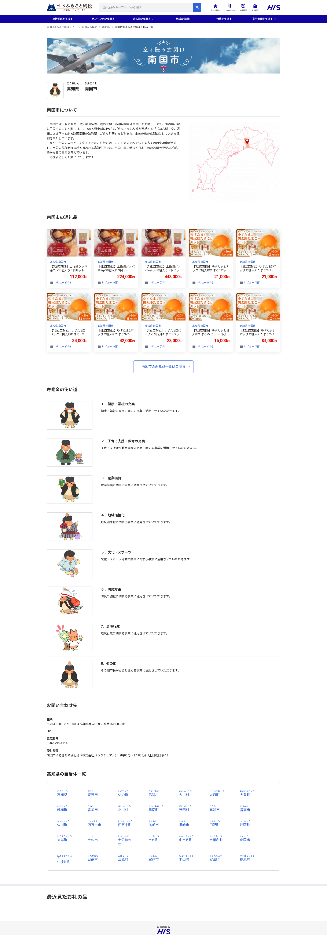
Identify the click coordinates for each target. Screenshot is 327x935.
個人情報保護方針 (138, 919)
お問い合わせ (206, 919)
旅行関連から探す (62, 19)
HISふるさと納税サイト (63, 27)
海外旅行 (158, 919)
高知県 (106, 27)
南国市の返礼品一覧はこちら (163, 367)
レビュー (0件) (62, 282)
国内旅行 (174, 919)
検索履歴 (240, 7)
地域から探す (183, 19)
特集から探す (224, 19)
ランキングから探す (103, 19)
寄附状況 (254, 7)
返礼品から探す (141, 19)
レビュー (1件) (204, 346)
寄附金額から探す (262, 19)
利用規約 (189, 919)
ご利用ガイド (225, 7)
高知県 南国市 (58, 261)
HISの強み (209, 7)
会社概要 (118, 919)
